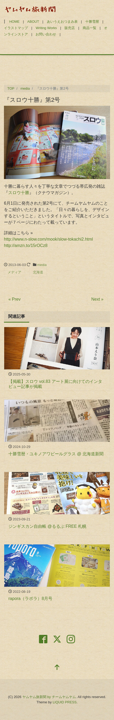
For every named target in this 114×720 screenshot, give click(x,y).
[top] (57, 667)
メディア (14, 272)
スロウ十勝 (18, 192)
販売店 (70, 28)
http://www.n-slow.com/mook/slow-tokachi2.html (48, 239)
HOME (14, 22)
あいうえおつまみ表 (62, 22)
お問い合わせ (46, 34)
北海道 (38, 272)
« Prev (14, 299)
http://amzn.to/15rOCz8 (25, 245)
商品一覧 (89, 28)
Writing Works (46, 28)
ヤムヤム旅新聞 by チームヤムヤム (49, 697)
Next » (97, 299)
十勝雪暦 (92, 22)
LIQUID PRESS (65, 702)
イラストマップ (16, 28)
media (42, 265)
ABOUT (33, 22)
